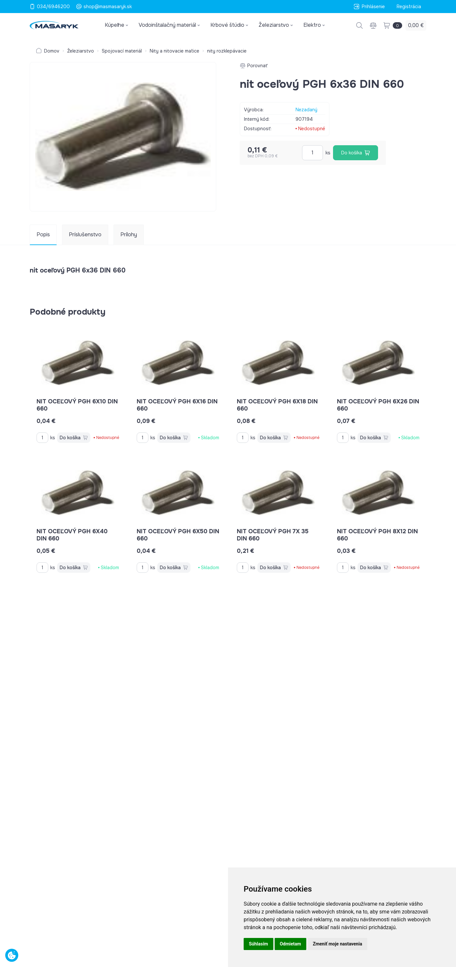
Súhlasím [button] (258, 943)
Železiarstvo (80, 51)
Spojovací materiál (122, 51)
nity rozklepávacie (227, 51)
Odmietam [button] (290, 943)
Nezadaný (306, 110)
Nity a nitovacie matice (174, 51)
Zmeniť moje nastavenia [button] (337, 943)
